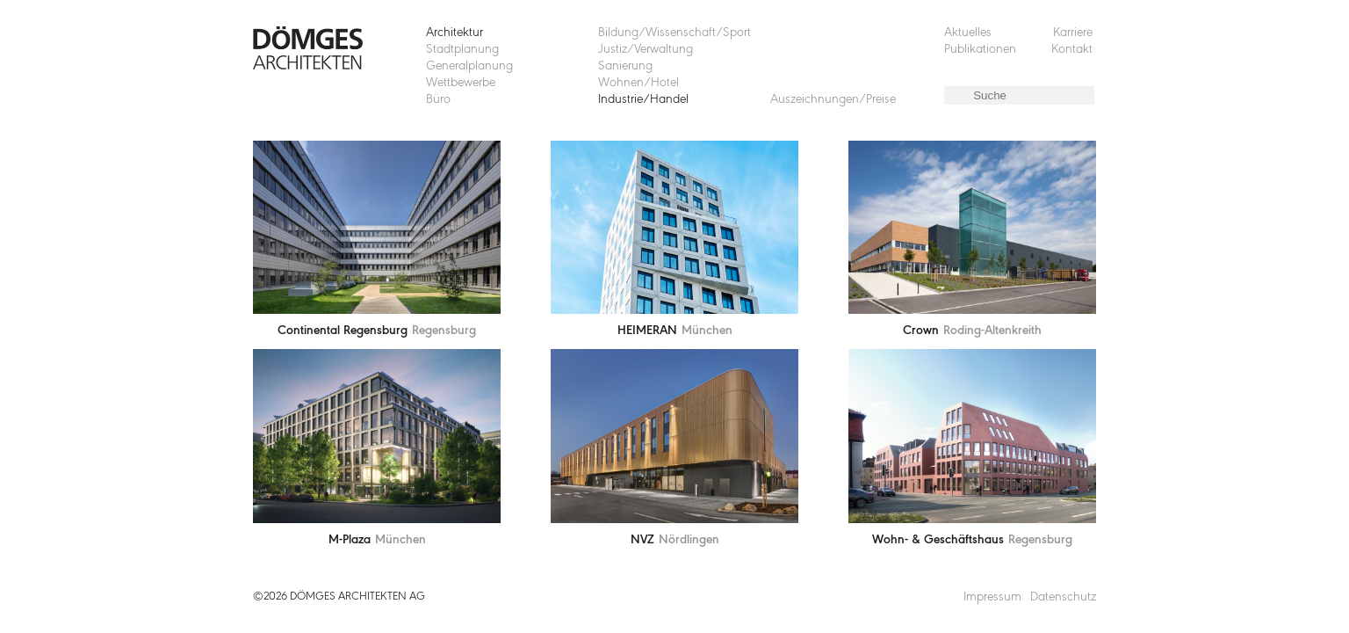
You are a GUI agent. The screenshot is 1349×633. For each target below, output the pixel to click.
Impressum (992, 597)
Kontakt (1072, 49)
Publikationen (980, 49)
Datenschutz (1063, 597)
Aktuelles (968, 33)
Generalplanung (469, 66)
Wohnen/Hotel (638, 83)
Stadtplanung (462, 49)
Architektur (454, 33)
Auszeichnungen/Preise (833, 99)
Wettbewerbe (460, 83)
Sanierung (625, 66)
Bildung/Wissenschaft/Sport (674, 33)
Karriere (1073, 33)
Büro (438, 99)
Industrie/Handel (643, 99)
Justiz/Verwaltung (645, 49)
